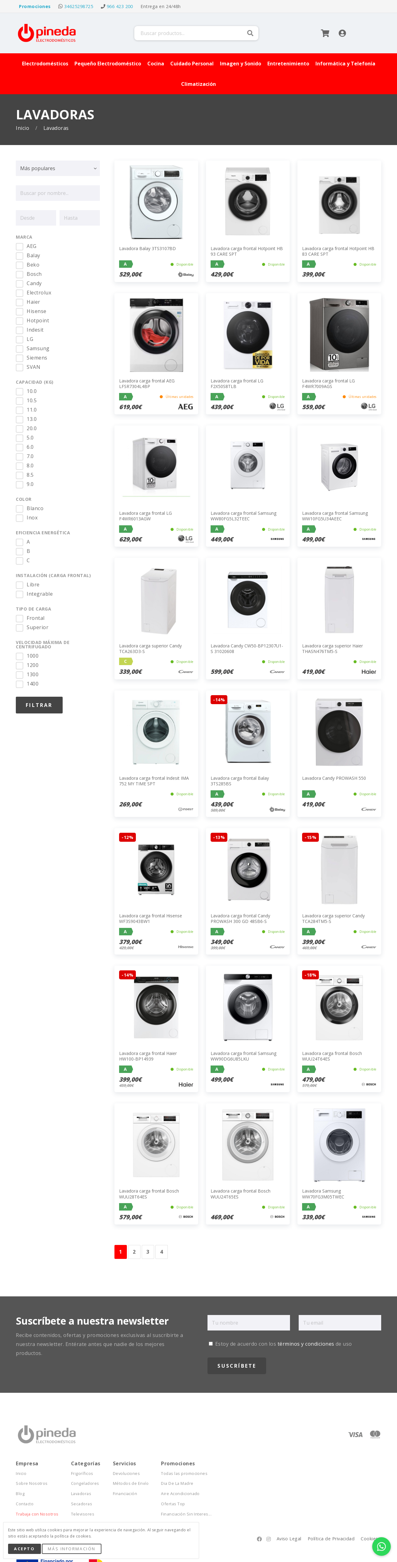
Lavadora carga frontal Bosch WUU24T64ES (332, 1056)
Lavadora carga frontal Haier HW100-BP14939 (148, 1056)
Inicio (23, 128)
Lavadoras (81, 1494)
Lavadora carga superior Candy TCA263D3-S (150, 648)
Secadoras (81, 1504)
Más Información (71, 1548)
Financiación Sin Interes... (186, 1514)
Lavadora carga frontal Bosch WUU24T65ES (240, 1193)
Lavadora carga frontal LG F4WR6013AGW (145, 516)
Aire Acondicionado (180, 1494)
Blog (20, 1494)
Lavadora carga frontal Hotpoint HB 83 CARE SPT (338, 251)
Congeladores (85, 1483)
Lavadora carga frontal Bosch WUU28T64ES (149, 1193)
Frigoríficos (82, 1474)
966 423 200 (120, 6)
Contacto (24, 1504)
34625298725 (78, 6)
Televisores (82, 1514)
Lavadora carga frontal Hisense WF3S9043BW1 (150, 918)
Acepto (24, 1548)
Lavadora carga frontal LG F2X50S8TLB (237, 383)
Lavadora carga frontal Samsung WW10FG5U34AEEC (335, 516)
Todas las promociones (184, 1474)
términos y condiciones (306, 1343)
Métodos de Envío (131, 1483)
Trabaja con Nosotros (37, 1514)
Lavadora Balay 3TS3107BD (147, 248)
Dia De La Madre (177, 1483)
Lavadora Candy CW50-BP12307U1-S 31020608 (247, 648)
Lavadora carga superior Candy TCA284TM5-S (333, 918)
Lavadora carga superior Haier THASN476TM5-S (332, 648)
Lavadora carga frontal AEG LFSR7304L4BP (147, 383)
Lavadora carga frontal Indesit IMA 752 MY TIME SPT (154, 781)
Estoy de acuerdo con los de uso (280, 1343)
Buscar (250, 33)
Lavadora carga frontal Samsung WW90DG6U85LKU (243, 1056)
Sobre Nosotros (32, 1483)
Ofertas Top (173, 1504)
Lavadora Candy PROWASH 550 (334, 778)
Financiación (125, 1494)
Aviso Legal (289, 1539)
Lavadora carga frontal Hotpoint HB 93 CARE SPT (247, 251)
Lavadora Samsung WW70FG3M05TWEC (323, 1193)
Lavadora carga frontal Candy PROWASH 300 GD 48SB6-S (240, 918)
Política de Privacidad (331, 1539)
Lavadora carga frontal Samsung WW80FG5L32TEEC (243, 516)
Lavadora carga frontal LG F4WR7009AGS (328, 383)
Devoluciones (126, 1474)
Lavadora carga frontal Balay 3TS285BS (240, 781)
